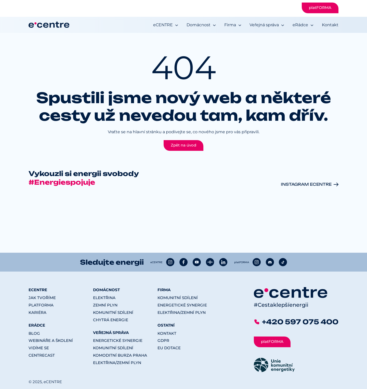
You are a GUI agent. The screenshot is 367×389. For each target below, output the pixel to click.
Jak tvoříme (42, 298)
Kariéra (37, 312)
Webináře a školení (51, 340)
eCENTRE (163, 24)
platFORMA (320, 7)
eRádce (300, 24)
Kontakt (330, 24)
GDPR (163, 340)
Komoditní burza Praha (120, 355)
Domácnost (199, 24)
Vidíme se (39, 348)
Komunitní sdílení (113, 312)
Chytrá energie (110, 320)
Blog (34, 333)
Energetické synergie (117, 340)
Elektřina (104, 298)
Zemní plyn (105, 305)
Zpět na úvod (183, 145)
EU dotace (169, 348)
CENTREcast (42, 355)
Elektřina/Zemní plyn (117, 362)
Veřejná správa (264, 24)
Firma (230, 24)
